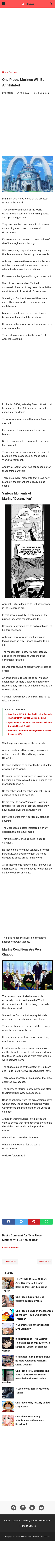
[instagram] (23, 1508)
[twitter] (21, 1222)
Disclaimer (44, 1520)
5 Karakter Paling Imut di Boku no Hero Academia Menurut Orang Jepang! (32, 1360)
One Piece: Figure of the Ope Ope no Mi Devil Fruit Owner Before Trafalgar (34, 1314)
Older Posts (45, 1261)
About (7, 1520)
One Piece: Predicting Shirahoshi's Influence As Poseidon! (29, 1420)
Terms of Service (27, 1526)
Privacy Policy (30, 1520)
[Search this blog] (51, 4)
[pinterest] (34, 1222)
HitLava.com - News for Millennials (35, 1536)
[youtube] (41, 1508)
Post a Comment (41, 93)
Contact (16, 1520)
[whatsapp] (46, 1222)
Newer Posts (10, 1261)
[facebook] (8, 1222)
